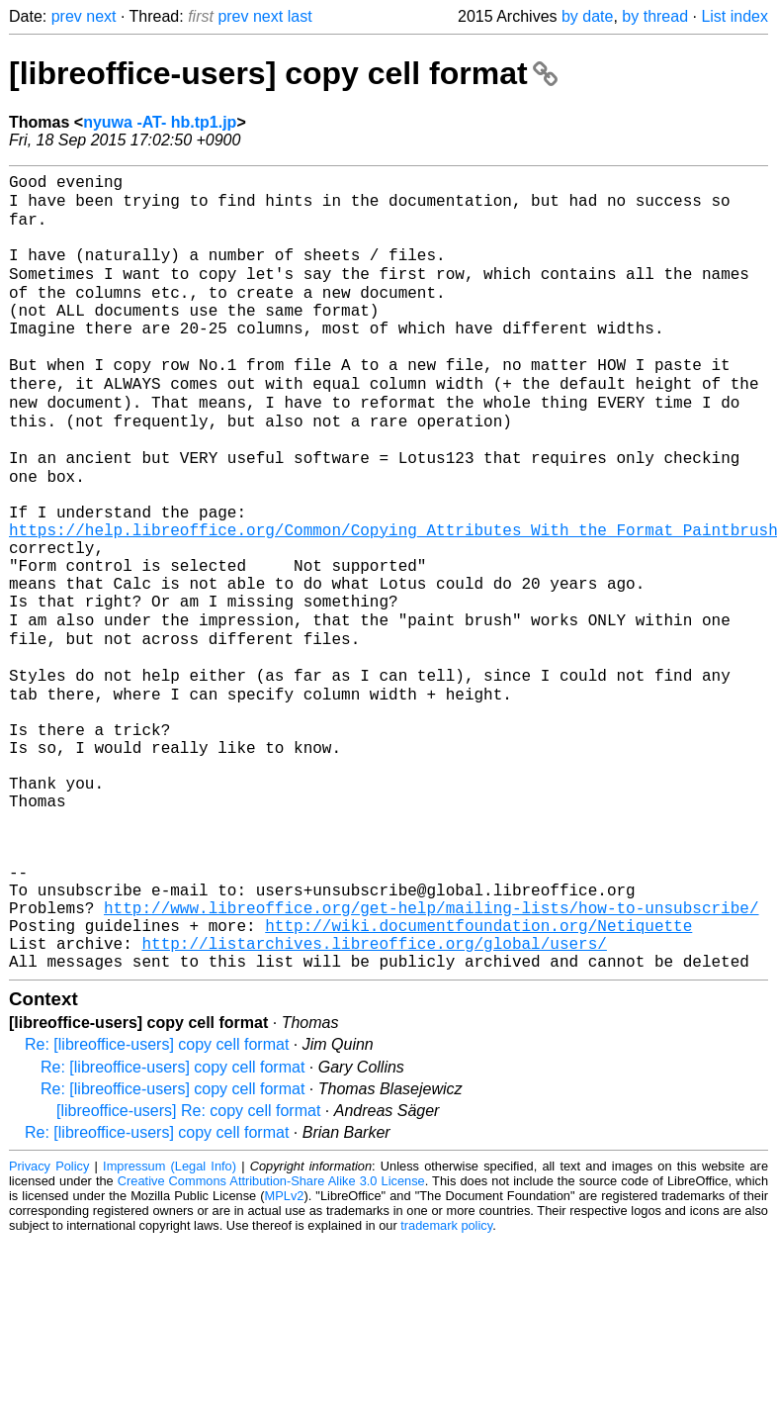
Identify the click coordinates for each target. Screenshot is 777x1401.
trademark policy (446, 1385)
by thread (655, 16)
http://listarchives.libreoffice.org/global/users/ (373, 1099)
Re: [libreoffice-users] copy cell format (157, 1204)
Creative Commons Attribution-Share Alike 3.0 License (271, 1341)
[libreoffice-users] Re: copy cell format (188, 1270)
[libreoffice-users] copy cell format (283, 73)
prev (66, 16)
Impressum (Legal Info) (169, 1326)
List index (734, 16)
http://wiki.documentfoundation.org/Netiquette (478, 1077)
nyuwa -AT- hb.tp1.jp (159, 122)
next (101, 16)
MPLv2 (284, 1356)
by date (587, 16)
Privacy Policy (49, 1326)
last (300, 16)
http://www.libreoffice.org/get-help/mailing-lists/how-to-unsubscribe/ (431, 1056)
